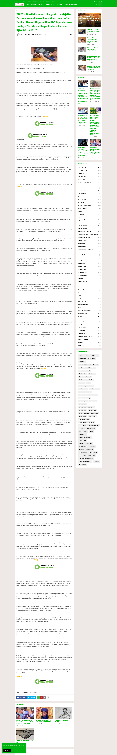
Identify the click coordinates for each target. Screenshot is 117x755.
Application (89, 185)
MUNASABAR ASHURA (89, 272)
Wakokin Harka (89, 333)
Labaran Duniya (32, 692)
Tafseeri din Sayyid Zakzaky (89, 310)
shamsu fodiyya (89, 345)
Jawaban (89, 223)
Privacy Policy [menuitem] (50, 4)
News (89, 293)
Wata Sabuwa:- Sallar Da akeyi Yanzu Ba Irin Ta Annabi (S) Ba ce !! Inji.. (93, 49)
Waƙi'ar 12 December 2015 (89, 339)
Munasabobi (89, 287)
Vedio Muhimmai (89, 328)
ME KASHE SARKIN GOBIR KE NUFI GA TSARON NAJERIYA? (43, 721)
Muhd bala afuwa (89, 281)
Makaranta (89, 278)
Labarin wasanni (89, 266)
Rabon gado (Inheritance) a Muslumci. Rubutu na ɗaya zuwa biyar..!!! (93, 67)
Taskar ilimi (89, 316)
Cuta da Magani (89, 191)
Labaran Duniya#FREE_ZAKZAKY (89, 249)
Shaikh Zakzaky (89, 301)
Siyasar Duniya (89, 307)
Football (89, 211)
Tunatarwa (89, 319)
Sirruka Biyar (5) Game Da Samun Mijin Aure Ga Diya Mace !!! (93, 31)
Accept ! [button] (7, 750)
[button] (96, 4)
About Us (42, 1)
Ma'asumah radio (89, 275)
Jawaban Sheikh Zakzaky (89, 232)
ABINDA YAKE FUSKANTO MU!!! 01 (24, 741)
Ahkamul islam (89, 173)
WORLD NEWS (89, 331)
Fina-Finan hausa (89, 208)
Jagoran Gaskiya (89, 220)
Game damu (89, 214)
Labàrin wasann (89, 269)
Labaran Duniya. (89, 255)
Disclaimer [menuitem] (60, 4)
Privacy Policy (22, 1)
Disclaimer (29, 1)
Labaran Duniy (89, 243)
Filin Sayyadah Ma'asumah (89, 205)
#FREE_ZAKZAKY (89, 167)
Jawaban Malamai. (89, 229)
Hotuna (89, 217)
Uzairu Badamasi (89, 325)
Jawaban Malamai (89, 226)
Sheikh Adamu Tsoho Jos (89, 304)
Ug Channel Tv (89, 322)
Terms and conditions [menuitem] (71, 4)
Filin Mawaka (89, 202)
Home (16, 1)
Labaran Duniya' (89, 252)
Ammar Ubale (89, 179)
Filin (89, 196)
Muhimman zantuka (89, 284)
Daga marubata (25, 10)
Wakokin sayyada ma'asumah (89, 336)
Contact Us (35, 1)
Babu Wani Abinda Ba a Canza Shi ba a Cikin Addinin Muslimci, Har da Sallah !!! (93, 40)
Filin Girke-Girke (89, 199)
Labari (89, 258)
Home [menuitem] (27, 4)
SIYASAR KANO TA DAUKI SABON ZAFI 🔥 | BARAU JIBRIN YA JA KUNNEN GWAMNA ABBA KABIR (82, 120)
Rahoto (89, 296)
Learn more (12, 746)
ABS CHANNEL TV (89, 170)
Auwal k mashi (89, 188)
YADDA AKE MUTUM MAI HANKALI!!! (61, 721)
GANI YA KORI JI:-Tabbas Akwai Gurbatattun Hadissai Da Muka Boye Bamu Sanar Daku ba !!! (89, 20)
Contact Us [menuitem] (41, 4)
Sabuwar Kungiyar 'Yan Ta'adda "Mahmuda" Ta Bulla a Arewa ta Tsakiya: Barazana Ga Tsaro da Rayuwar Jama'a (83, 151)
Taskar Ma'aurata (89, 313)
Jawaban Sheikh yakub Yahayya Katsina (89, 234)
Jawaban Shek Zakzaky (89, 237)
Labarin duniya (89, 264)
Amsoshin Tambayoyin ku (89, 182)
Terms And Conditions (50, 1)
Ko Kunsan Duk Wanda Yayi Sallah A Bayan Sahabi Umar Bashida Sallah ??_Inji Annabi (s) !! (93, 58)
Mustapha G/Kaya (89, 290)
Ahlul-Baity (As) (89, 176)
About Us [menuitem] (33, 4)
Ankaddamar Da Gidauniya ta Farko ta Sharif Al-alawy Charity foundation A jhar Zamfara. (24, 721)
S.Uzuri (89, 299)
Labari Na (89, 261)
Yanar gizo (89, 342)
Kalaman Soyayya (89, 240)
